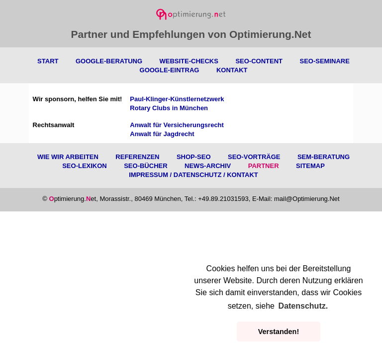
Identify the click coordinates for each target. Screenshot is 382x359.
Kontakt (232, 70)
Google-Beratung (109, 61)
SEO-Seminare (324, 61)
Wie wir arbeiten (67, 157)
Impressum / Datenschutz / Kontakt (193, 175)
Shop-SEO (194, 157)
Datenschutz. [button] (303, 306)
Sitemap (310, 166)
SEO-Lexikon (84, 166)
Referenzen (137, 157)
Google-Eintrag (169, 70)
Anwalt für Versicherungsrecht (177, 125)
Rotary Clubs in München (169, 108)
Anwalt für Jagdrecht (162, 134)
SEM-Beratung (323, 157)
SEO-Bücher (145, 166)
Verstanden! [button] (278, 332)
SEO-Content (259, 61)
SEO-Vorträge (254, 157)
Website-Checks (188, 61)
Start (47, 61)
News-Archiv (208, 166)
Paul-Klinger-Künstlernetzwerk (177, 99)
